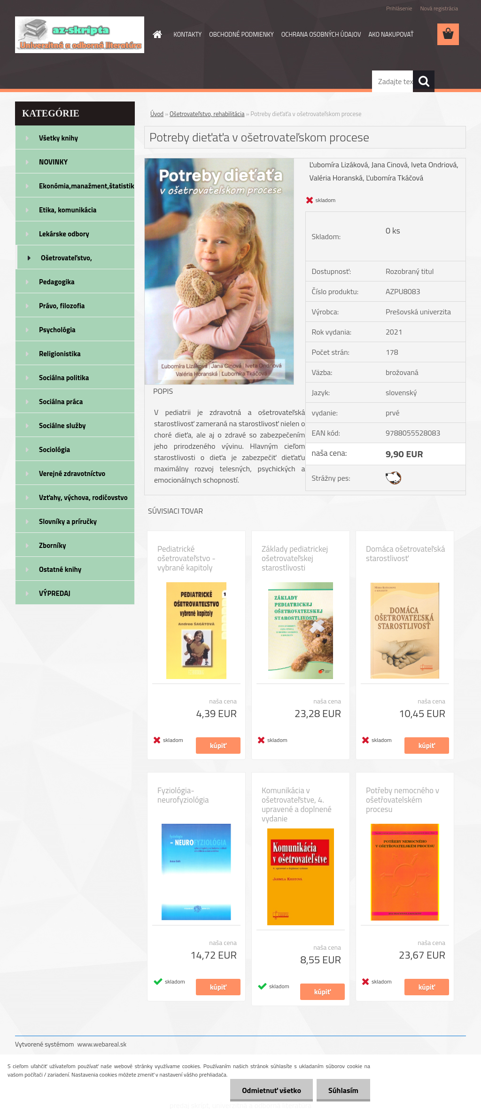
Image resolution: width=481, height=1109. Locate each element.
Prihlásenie (399, 8)
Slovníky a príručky (68, 521)
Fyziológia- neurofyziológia (183, 795)
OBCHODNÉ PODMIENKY (241, 34)
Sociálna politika (64, 377)
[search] (423, 81)
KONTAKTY (188, 34)
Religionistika (60, 353)
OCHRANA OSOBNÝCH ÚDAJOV (321, 34)
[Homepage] (156, 34)
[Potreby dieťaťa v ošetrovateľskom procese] (219, 162)
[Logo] (79, 34)
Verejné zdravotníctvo (72, 473)
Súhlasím (343, 1090)
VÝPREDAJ (54, 593)
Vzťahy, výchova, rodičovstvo (83, 497)
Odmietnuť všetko (271, 1090)
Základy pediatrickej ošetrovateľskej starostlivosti (295, 558)
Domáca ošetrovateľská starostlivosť (405, 553)
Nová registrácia (439, 8)
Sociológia (54, 449)
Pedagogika (57, 281)
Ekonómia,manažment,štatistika (87, 185)
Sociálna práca (61, 401)
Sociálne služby (62, 425)
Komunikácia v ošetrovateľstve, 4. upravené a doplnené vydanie (297, 804)
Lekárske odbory (64, 233)
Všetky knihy (58, 138)
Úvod (156, 113)
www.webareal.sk (102, 1044)
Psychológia (57, 329)
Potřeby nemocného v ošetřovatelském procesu (402, 800)
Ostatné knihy (60, 569)
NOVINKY (53, 161)
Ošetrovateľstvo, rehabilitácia (66, 260)
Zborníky (52, 545)
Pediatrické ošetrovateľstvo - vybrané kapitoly (186, 558)
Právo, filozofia (62, 305)
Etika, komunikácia (68, 209)
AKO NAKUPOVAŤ (391, 34)
